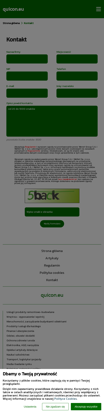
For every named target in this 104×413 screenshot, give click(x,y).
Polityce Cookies (65, 398)
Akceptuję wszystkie (86, 406)
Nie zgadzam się (55, 406)
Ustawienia (30, 406)
